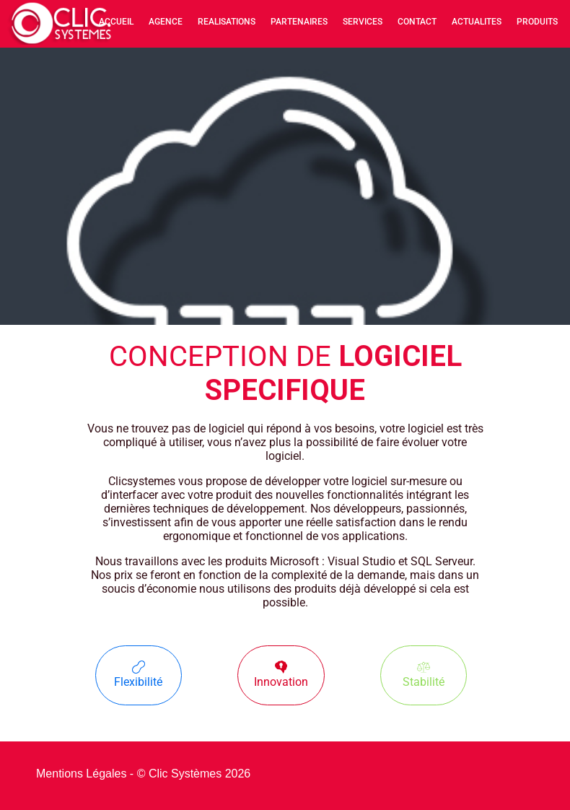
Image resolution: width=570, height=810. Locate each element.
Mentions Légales (81, 773)
